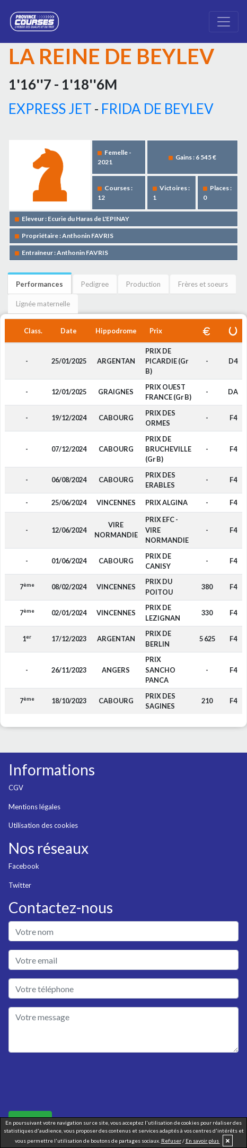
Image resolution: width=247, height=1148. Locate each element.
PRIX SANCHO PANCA (160, 669)
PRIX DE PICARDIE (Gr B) (166, 361)
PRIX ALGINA (166, 502)
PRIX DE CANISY (158, 561)
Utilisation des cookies (43, 825)
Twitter (19, 885)
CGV (15, 787)
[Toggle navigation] (224, 21)
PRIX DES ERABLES (160, 480)
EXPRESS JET (50, 108)
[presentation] (89, 1081)
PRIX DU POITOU (159, 586)
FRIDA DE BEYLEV (157, 108)
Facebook (23, 866)
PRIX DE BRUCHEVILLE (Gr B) (168, 449)
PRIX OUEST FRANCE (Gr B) (168, 392)
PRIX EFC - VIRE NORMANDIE (167, 529)
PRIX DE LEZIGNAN (162, 612)
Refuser (171, 1140)
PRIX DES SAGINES (160, 701)
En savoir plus (203, 1140)
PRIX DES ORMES (160, 418)
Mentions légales (34, 806)
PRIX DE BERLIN (158, 638)
